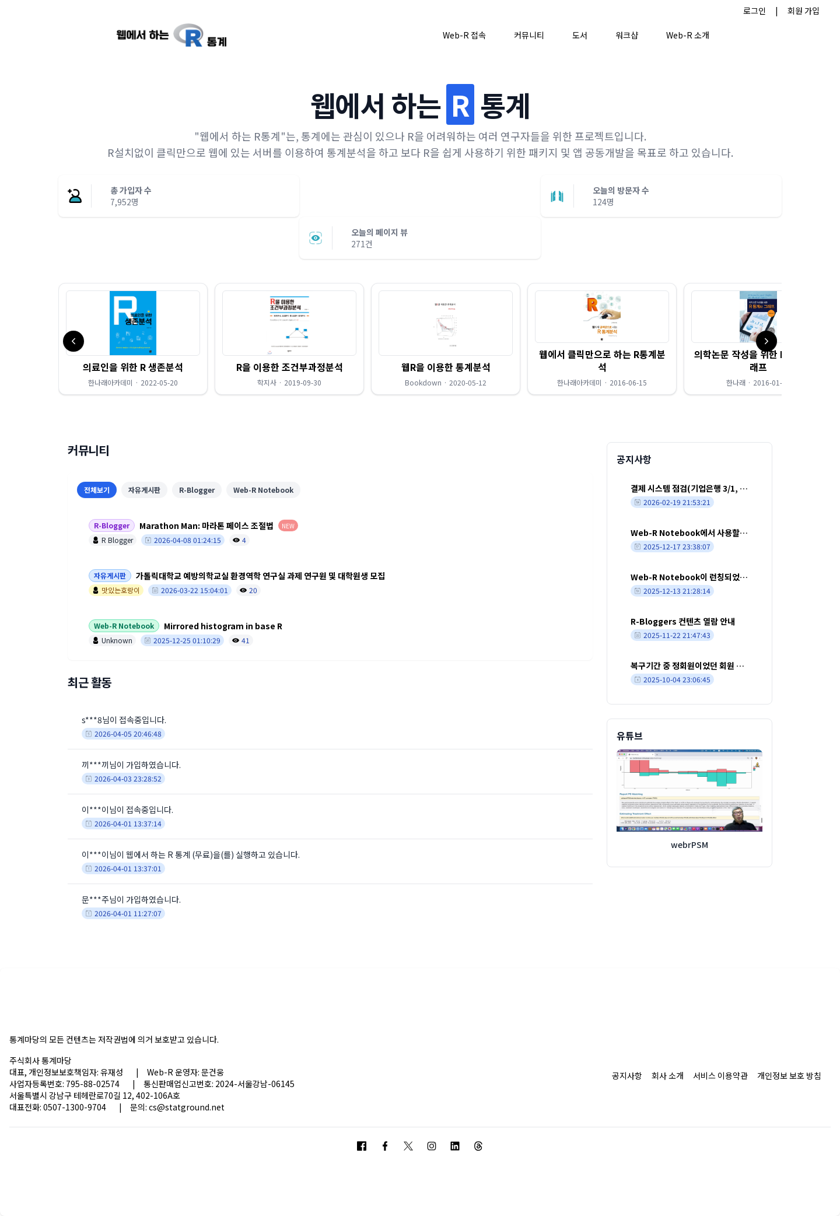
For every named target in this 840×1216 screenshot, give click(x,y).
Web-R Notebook (263, 490)
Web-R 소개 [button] (687, 35)
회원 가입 (804, 10)
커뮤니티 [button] (529, 35)
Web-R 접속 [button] (464, 35)
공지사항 (627, 1075)
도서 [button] (579, 35)
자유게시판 (144, 490)
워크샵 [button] (626, 35)
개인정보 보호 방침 (789, 1075)
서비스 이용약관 (720, 1075)
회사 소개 (668, 1075)
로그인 (754, 10)
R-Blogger (197, 490)
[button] (133, 339)
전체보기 (97, 490)
